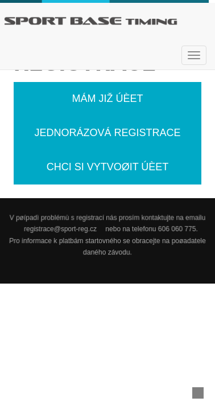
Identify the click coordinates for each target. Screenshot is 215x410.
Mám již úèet (107, 98)
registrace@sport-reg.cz (60, 229)
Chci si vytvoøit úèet (108, 167)
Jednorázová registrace (107, 132)
